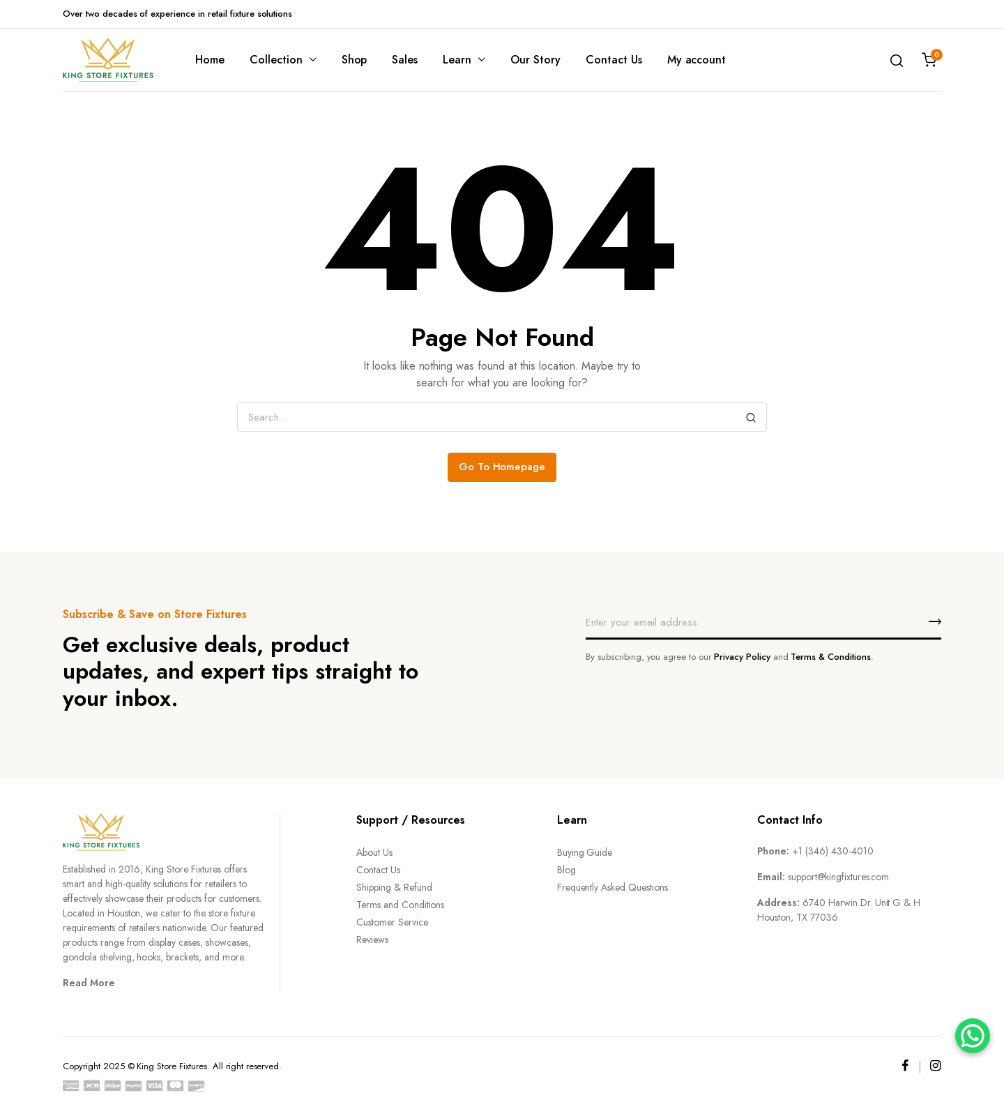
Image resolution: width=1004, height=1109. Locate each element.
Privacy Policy (742, 656)
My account (697, 60)
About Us (374, 852)
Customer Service (392, 922)
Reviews (372, 939)
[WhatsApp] (972, 1035)
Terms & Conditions (830, 656)
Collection (276, 60)
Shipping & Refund (394, 887)
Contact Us (614, 60)
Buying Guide (585, 852)
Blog (566, 870)
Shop (354, 60)
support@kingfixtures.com (838, 877)
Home (210, 60)
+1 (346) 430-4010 (833, 851)
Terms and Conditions (400, 905)
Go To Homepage (502, 466)
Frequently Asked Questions (612, 887)
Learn (457, 60)
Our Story (535, 60)
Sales (405, 60)
